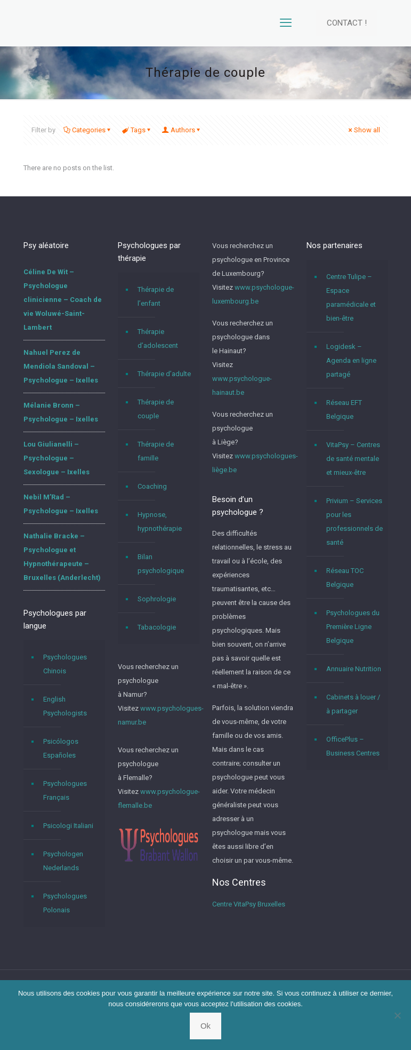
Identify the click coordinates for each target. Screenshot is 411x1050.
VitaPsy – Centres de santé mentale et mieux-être (353, 458)
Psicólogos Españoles (60, 748)
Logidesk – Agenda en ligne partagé (351, 360)
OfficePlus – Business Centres (353, 746)
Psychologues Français (65, 790)
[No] (397, 1015)
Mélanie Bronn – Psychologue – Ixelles (60, 412)
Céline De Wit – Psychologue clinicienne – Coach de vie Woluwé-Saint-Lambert (62, 299)
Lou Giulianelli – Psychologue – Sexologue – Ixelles (56, 458)
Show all (363, 130)
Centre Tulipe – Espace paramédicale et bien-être (351, 297)
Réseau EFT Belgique (344, 409)
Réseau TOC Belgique (345, 577)
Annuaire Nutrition (353, 669)
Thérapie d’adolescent (158, 338)
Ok (205, 1025)
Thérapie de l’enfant (156, 296)
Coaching (152, 486)
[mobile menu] (286, 23)
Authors (182, 130)
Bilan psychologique (161, 564)
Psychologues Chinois (65, 664)
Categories (87, 130)
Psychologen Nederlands (63, 861)
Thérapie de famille (156, 451)
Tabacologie (157, 627)
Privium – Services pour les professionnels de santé (354, 521)
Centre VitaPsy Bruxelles (248, 904)
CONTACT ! (347, 23)
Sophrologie (157, 599)
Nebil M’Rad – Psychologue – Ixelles (60, 504)
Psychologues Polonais (65, 903)
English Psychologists (65, 706)
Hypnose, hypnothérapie (160, 521)
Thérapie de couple (156, 409)
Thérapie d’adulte (164, 374)
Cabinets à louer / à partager (353, 704)
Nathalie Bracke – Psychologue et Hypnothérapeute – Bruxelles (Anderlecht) (62, 557)
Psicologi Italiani (68, 826)
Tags (137, 130)
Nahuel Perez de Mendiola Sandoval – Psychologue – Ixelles (60, 366)
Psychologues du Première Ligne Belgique (353, 627)
